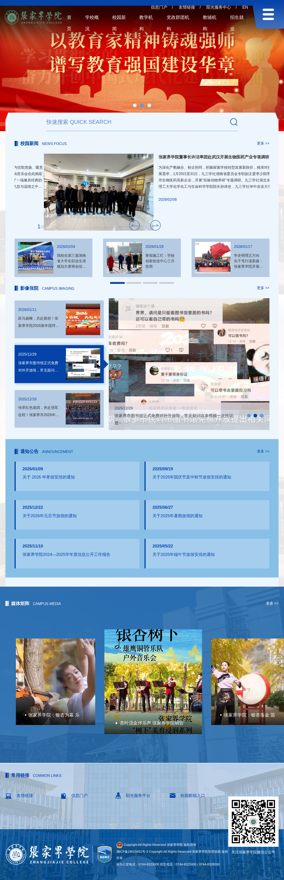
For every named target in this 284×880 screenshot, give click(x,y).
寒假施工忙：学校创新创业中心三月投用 (160, 261)
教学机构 (146, 23)
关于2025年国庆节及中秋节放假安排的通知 (191, 477)
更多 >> (263, 143)
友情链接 (187, 7)
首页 (69, 23)
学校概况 (92, 23)
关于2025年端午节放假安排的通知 (183, 554)
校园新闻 (119, 23)
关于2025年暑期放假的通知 (177, 516)
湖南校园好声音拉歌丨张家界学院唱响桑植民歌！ (67, 714)
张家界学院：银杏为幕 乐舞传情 (141, 715)
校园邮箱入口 (187, 795)
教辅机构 (209, 23)
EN (245, 7)
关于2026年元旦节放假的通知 (50, 516)
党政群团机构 (178, 23)
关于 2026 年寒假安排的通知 (49, 477)
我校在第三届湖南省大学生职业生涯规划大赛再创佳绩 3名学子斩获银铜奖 (71, 266)
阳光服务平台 (132, 795)
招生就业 (237, 23)
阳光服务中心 (218, 7)
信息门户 (159, 7)
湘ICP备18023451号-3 (132, 851)
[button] (135, 105)
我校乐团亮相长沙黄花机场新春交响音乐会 (168, 157)
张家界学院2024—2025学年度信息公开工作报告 (66, 554)
